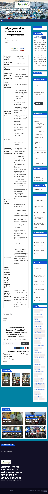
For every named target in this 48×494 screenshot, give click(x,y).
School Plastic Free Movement (32, 418)
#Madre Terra (17, 40)
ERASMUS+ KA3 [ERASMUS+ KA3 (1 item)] (38, 347)
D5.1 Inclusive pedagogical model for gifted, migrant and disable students (39, 126)
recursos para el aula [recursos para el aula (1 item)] (39, 378)
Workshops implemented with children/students (38, 179)
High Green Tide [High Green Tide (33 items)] (38, 352)
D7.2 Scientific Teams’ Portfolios (34, 434)
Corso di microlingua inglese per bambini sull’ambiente (39, 217)
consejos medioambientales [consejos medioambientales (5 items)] (38, 335)
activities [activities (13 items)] (41, 309)
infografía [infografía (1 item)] (43, 354)
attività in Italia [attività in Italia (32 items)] (38, 321)
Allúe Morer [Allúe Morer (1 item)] (37, 312)
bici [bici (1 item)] (41, 324)
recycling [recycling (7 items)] (37, 381)
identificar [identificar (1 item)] (37, 354)
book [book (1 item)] (36, 326)
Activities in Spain (38, 257)
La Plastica (37, 297)
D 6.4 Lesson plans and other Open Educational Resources (12, 431)
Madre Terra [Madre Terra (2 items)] (37, 362)
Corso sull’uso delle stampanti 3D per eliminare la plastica (39, 200)
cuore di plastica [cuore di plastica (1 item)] (38, 338)
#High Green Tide (9, 42)
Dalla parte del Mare (39, 289)
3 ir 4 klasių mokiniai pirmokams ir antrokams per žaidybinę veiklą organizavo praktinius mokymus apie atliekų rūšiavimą (9, 356)
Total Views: (4, 448)
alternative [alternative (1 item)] (37, 316)
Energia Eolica (37, 268)
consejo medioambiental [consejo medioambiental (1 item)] (38, 332)
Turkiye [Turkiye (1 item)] (36, 399)
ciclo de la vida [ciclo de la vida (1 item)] (38, 328)
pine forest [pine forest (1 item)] (37, 366)
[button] (46, 20)
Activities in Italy (38, 253)
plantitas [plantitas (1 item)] (43, 366)
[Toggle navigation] (24, 21)
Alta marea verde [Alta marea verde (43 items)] (38, 314)
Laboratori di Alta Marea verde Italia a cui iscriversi (39, 206)
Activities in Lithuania (39, 250)
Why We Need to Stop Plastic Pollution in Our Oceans (39, 277)
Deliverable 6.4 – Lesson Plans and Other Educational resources (12, 434)
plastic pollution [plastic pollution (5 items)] (38, 374)
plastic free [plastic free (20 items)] (37, 369)
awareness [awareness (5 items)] (37, 324)
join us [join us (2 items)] (36, 357)
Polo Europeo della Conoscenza (11, 490)
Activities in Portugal (39, 242)
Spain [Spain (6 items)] (41, 381)
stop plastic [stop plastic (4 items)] (37, 391)
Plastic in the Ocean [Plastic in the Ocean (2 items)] (39, 371)
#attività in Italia (9, 40)
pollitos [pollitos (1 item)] (36, 376)
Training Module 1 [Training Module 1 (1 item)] (38, 396)
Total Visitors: (4, 451)
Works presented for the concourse (12, 420)
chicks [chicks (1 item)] (39, 326)
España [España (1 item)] (36, 350)
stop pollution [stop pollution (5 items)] (38, 394)
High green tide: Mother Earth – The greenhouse (14, 31)
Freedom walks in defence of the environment (32, 421)
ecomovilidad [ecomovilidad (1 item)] (37, 343)
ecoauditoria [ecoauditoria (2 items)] (37, 340)
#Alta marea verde (11, 39)
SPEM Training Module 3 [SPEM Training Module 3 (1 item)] (40, 389)
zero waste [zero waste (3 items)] (41, 399)
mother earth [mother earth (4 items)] (37, 364)
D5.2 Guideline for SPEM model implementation (39, 133)
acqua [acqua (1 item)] (36, 309)
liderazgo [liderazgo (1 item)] (37, 359)
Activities (31, 416)
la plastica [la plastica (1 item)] (41, 357)
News (4, 418)
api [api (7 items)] (41, 316)
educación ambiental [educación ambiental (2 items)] (39, 345)
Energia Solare (37, 272)
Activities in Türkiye (39, 239)
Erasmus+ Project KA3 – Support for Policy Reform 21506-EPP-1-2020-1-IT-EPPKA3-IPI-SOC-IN (11, 472)
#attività (18, 39)
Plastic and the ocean (39, 281)
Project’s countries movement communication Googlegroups (37, 491)
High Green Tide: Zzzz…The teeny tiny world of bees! (23, 353)
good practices (38, 189)
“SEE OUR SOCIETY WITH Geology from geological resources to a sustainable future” (39, 224)
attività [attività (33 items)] (36, 319)
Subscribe (24, 343)
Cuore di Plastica (38, 300)
